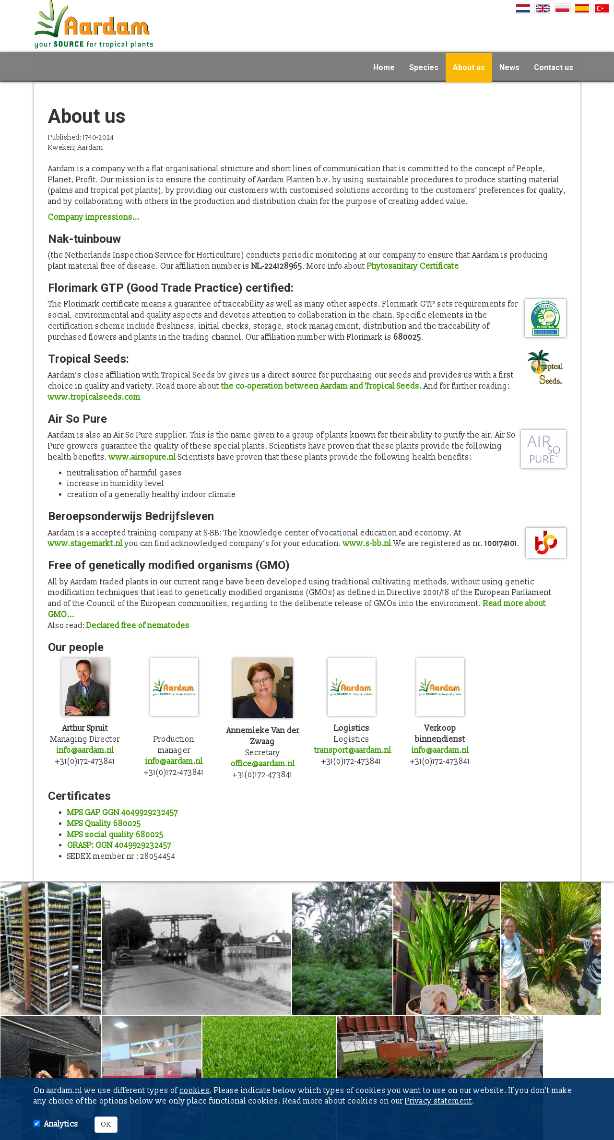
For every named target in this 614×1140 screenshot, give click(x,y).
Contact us (553, 66)
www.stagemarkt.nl (85, 543)
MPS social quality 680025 (115, 835)
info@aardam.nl (85, 750)
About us (469, 66)
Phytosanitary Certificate (413, 266)
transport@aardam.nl (352, 750)
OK (106, 1124)
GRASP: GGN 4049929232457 (119, 845)
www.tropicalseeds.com (94, 397)
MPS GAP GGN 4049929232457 (122, 813)
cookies (194, 1090)
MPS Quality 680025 (104, 824)
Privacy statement (438, 1101)
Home (384, 66)
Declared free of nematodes (137, 625)
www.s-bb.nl (367, 543)
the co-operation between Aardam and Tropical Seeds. (321, 386)
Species (423, 66)
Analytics (61, 1124)
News (509, 66)
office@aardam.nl (263, 764)
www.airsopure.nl (142, 457)
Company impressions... (94, 217)
